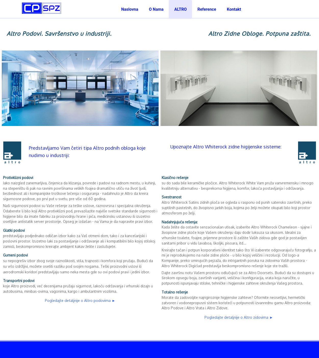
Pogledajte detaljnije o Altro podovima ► (80, 300)
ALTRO (180, 9)
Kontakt (234, 9)
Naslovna (129, 9)
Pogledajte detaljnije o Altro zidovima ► (239, 317)
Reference (206, 9)
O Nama (156, 9)
